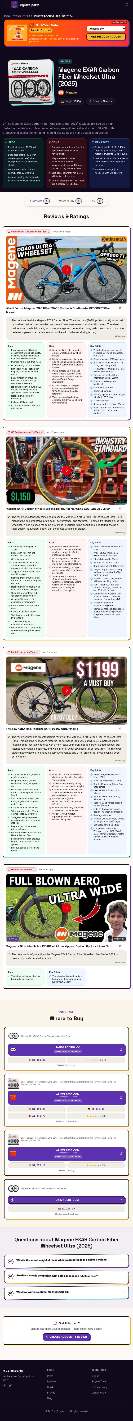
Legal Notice (98, 1392)
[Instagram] (10, 1386)
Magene (71, 92)
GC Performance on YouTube (25, 432)
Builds (50, 1387)
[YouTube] (4, 1386)
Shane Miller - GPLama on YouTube (29, 231)
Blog (49, 1398)
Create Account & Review (66, 1342)
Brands (51, 1392)
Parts (50, 1375)
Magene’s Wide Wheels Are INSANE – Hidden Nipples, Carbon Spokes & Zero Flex (58, 946)
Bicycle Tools (99, 1381)
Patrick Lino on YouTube (23, 652)
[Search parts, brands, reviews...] (127, 5)
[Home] (6, 4)
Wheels (65, 61)
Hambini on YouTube (21, 869)
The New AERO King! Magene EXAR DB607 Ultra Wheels (42, 729)
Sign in (95, 1375)
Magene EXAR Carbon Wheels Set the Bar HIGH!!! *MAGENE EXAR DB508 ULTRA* (58, 509)
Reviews (52, 1381)
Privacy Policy (99, 1387)
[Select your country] (104, 28)
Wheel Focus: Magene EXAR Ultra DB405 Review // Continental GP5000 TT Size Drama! (58, 310)
